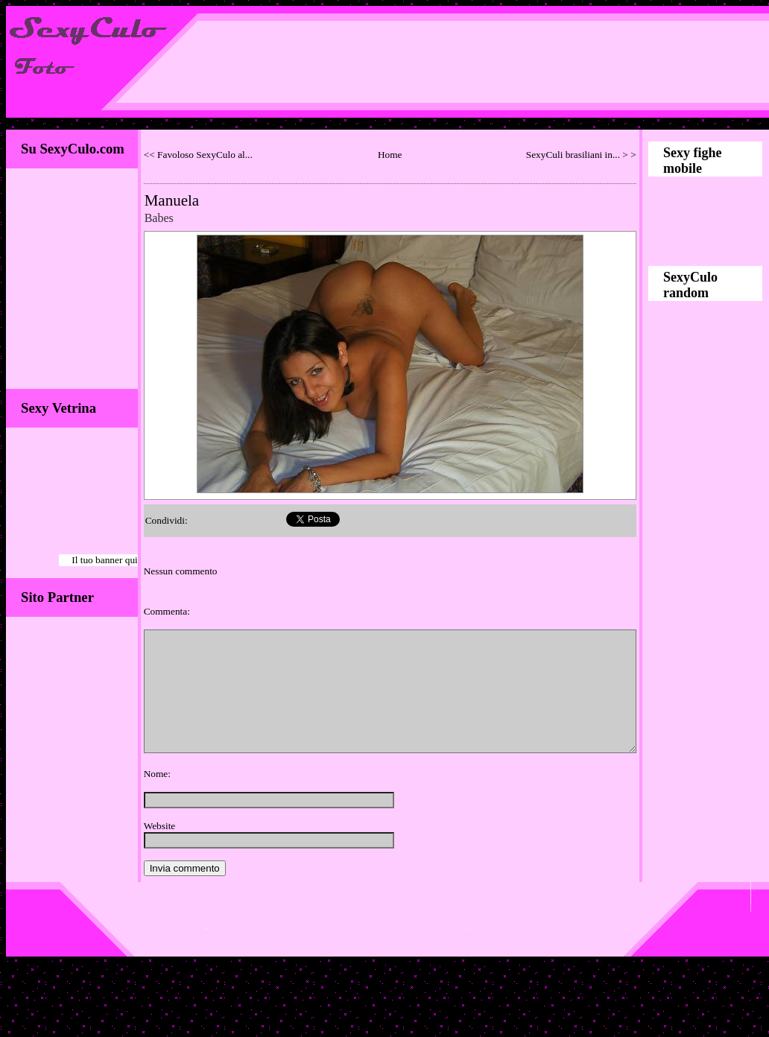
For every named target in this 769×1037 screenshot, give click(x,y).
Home (390, 154)
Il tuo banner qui (104, 559)
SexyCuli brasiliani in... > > (581, 154)
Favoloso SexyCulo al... (205, 154)
